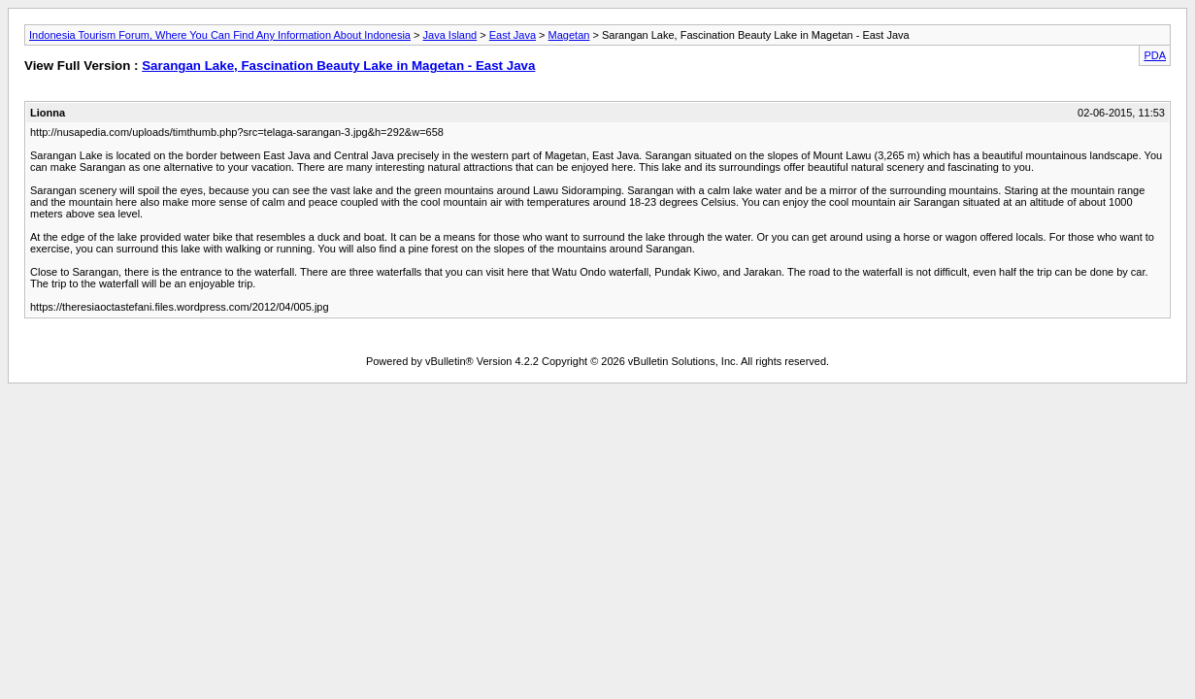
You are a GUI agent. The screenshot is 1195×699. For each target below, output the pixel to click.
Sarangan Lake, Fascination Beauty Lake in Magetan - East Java (338, 65)
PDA (1155, 55)
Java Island (450, 35)
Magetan (569, 35)
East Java (512, 35)
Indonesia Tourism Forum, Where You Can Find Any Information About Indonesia (220, 35)
